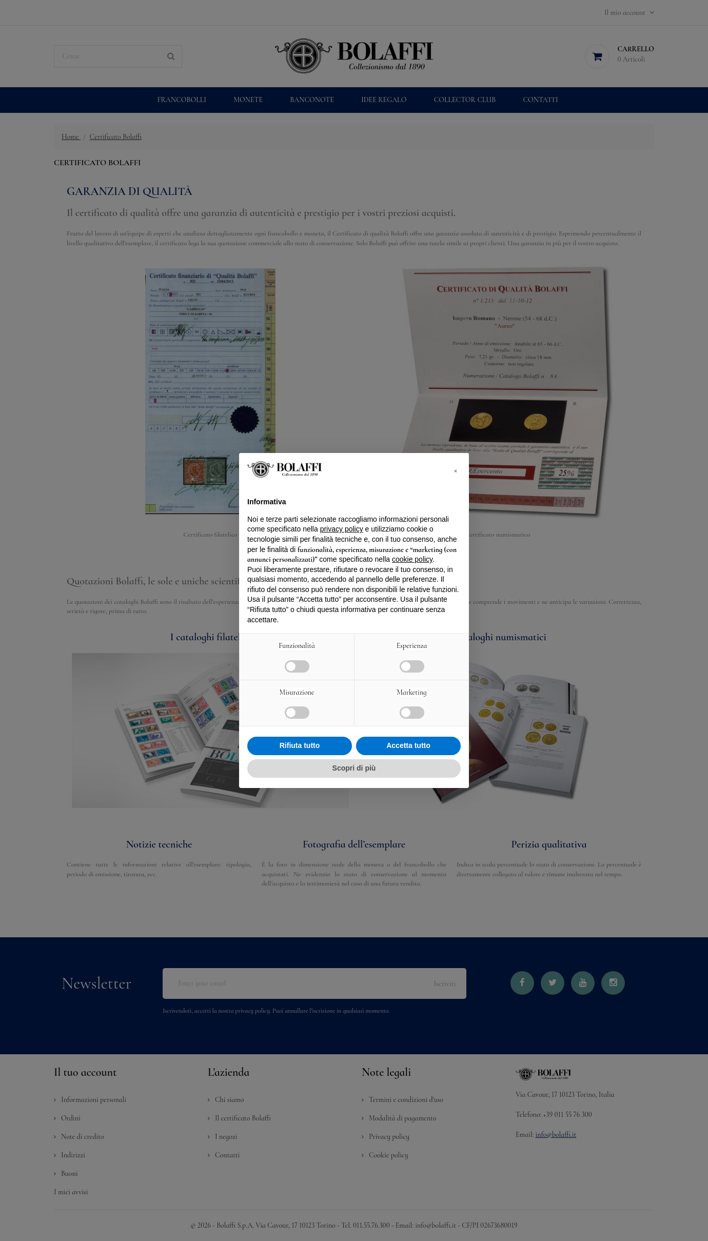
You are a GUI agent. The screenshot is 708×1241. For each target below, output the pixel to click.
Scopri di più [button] (354, 768)
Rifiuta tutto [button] (300, 745)
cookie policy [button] (412, 559)
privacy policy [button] (341, 529)
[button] (455, 469)
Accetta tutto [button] (408, 745)
